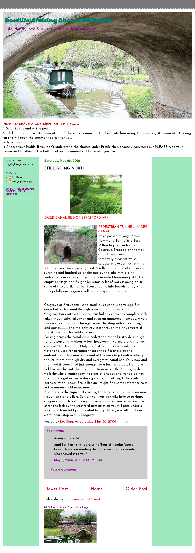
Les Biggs (17, 177)
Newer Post (56, 489)
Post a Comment (63, 469)
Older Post (136, 489)
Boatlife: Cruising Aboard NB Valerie (59, 20)
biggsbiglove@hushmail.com (20, 164)
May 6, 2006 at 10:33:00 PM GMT (79, 460)
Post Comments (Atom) (82, 499)
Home (97, 489)
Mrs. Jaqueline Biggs (22, 181)
